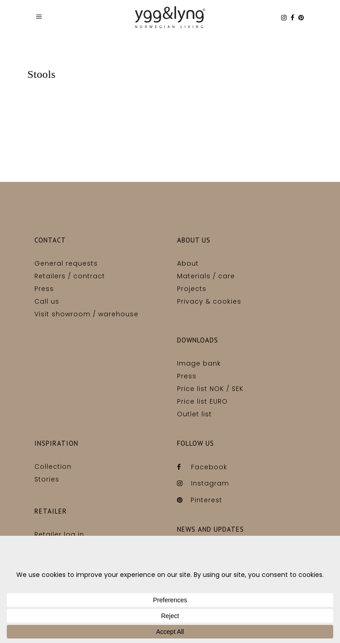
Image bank (199, 363)
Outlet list (194, 414)
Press (44, 288)
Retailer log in (59, 534)
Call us (46, 301)
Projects (191, 288)
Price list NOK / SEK (210, 388)
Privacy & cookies (209, 301)
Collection (53, 466)
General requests (66, 263)
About (188, 263)
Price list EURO (202, 401)
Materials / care (206, 276)
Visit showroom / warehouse (86, 314)
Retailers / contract (69, 276)
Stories (46, 479)
